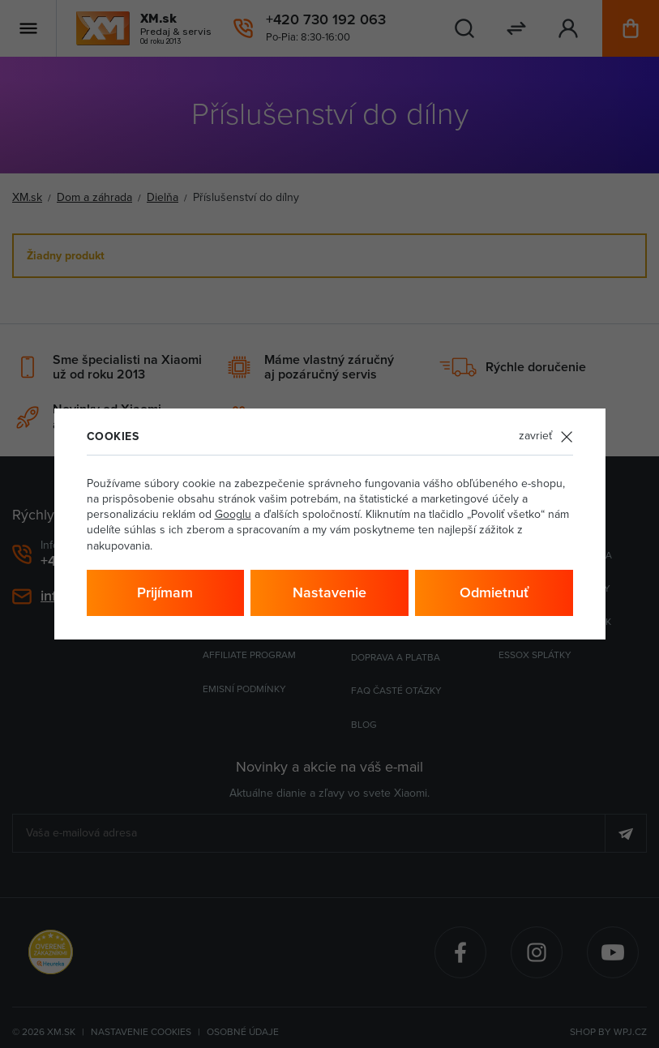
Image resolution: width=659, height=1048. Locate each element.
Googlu (233, 514)
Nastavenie (329, 592)
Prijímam (165, 592)
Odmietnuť (494, 592)
